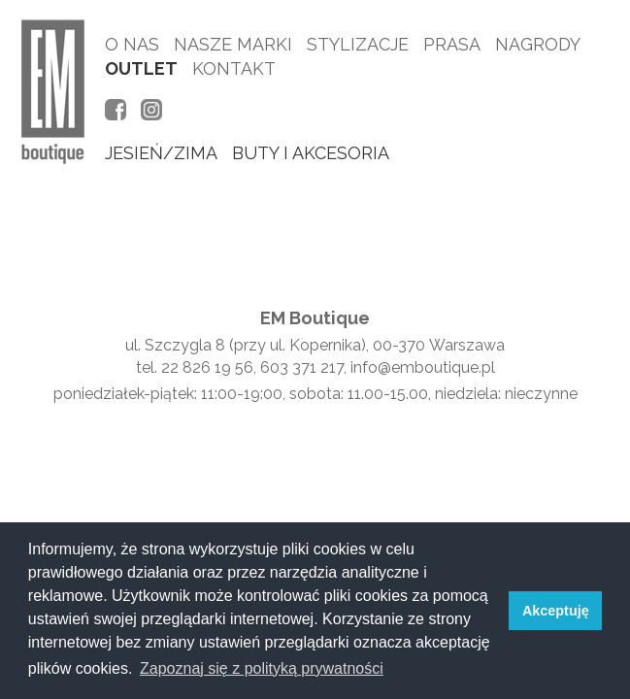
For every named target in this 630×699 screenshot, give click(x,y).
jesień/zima (161, 153)
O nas (132, 44)
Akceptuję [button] (555, 610)
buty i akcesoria (310, 153)
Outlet (141, 68)
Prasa (452, 44)
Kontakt (234, 68)
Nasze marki (233, 44)
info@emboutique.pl (422, 367)
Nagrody (537, 44)
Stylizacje (358, 44)
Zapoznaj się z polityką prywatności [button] (261, 668)
